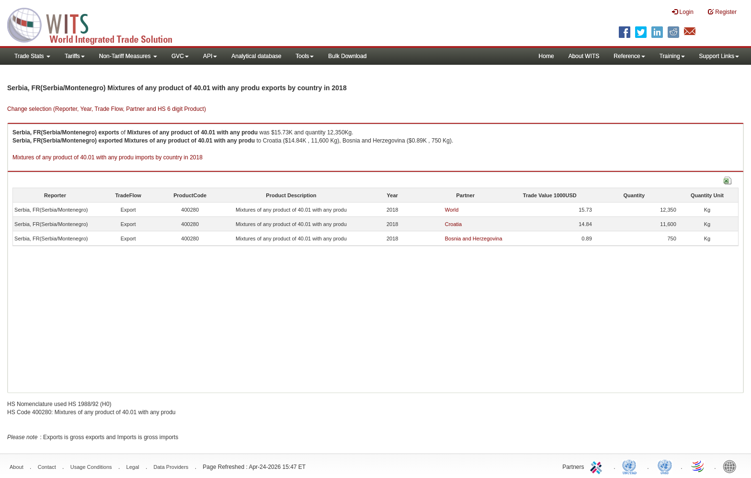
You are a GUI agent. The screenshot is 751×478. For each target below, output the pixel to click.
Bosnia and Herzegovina (473, 238)
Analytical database (256, 56)
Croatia (453, 224)
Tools (305, 56)
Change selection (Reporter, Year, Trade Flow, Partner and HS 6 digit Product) (106, 109)
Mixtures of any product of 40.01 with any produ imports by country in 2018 (107, 157)
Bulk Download (347, 56)
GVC (180, 56)
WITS (96, 24)
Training (672, 56)
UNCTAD (631, 466)
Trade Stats (32, 56)
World (452, 210)
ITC (597, 466)
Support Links (719, 56)
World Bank (731, 466)
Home (546, 56)
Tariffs (75, 56)
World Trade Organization (698, 466)
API (210, 56)
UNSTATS (664, 466)
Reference (629, 56)
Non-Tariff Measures (128, 56)
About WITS (584, 56)
